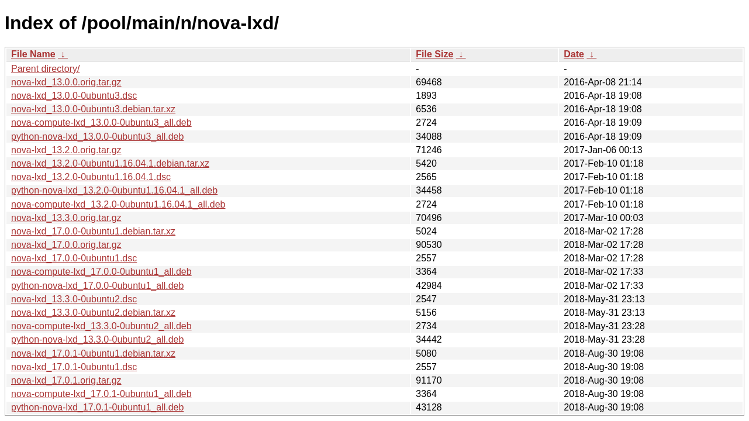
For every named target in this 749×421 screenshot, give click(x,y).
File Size (434, 54)
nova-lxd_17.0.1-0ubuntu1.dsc (74, 367)
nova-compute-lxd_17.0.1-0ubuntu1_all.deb (101, 394)
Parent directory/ (45, 69)
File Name (33, 54)
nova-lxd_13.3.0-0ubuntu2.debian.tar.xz (93, 313)
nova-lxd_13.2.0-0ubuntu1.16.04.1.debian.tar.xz (110, 163)
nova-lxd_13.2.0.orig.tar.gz (66, 150)
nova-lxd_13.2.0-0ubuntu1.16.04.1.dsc (91, 177)
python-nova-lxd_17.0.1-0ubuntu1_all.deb (97, 407)
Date (574, 54)
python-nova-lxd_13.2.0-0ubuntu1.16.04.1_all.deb (114, 190)
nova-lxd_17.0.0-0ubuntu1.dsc (74, 258)
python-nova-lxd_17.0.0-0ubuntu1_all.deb (97, 286)
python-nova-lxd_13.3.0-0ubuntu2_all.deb (97, 339)
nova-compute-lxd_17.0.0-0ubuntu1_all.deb (101, 272)
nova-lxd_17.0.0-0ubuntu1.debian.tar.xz (93, 231)
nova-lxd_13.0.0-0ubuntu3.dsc (74, 96)
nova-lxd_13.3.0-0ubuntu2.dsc (74, 299)
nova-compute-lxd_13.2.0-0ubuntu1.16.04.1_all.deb (118, 204)
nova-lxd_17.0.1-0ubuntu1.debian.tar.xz (93, 353)
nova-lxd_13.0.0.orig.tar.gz (66, 82)
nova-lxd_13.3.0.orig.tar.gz (66, 218)
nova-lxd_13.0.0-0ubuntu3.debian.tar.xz (93, 109)
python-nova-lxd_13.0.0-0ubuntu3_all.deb (97, 137)
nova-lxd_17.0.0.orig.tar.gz (66, 245)
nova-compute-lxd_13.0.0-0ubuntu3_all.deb (101, 122)
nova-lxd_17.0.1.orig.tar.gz (66, 380)
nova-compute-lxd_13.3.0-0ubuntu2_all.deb (101, 326)
